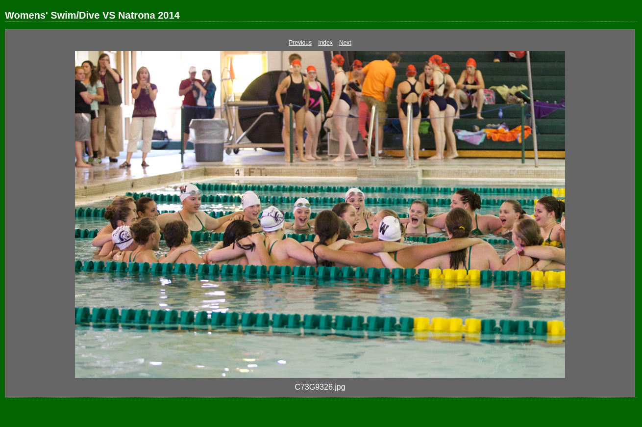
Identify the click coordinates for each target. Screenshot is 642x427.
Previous (300, 42)
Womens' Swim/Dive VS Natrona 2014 (92, 15)
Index (325, 42)
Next (345, 42)
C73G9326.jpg (320, 387)
